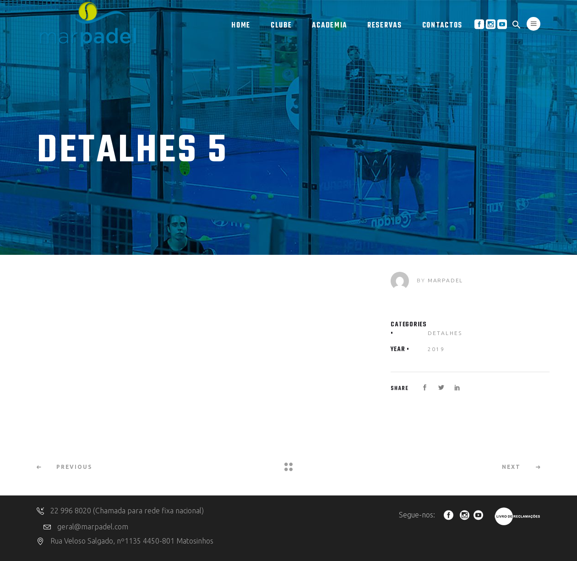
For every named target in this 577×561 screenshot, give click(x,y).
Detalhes (445, 333)
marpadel (445, 280)
